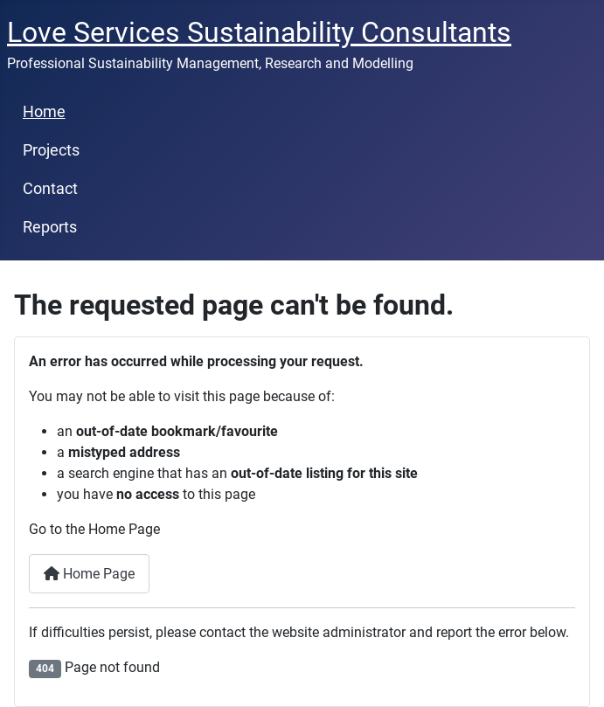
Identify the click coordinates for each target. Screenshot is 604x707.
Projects (51, 150)
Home (44, 112)
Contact (50, 189)
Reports (50, 227)
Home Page (89, 573)
